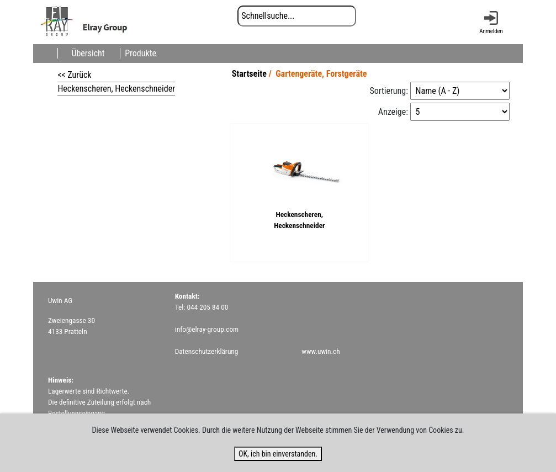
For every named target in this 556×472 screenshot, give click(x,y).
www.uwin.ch (320, 351)
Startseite (249, 73)
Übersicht (87, 53)
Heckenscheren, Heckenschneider (116, 88)
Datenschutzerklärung (207, 351)
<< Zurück (74, 75)
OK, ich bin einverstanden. (278, 453)
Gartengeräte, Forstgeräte (321, 73)
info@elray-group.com (207, 329)
